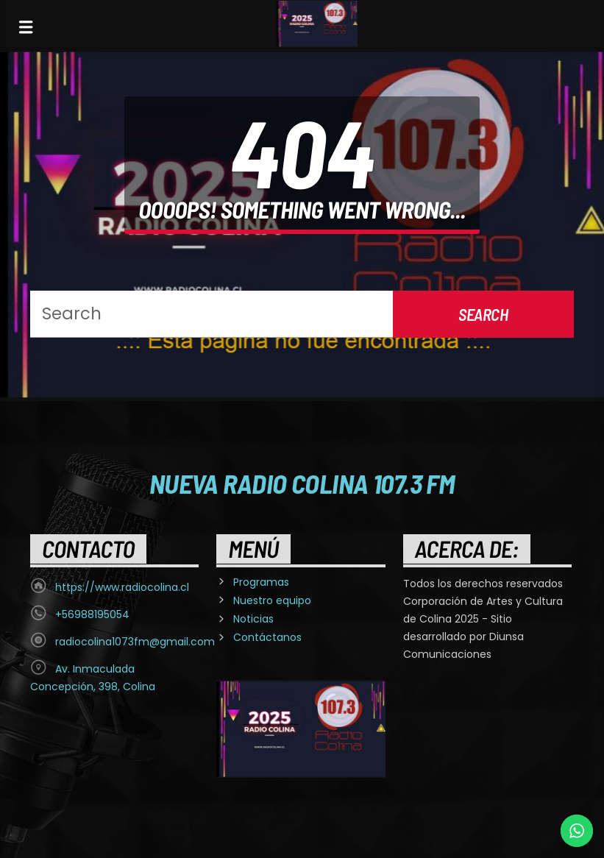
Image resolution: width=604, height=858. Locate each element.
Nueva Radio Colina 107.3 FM (302, 483)
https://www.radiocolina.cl (122, 587)
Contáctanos (267, 637)
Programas (261, 582)
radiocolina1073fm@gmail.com (135, 641)
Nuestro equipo (272, 600)
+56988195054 (92, 614)
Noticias (253, 618)
